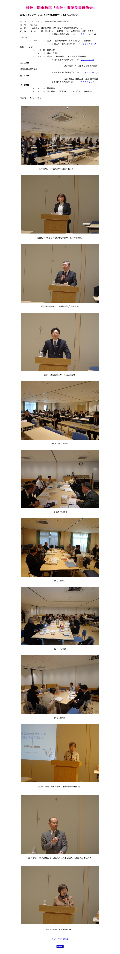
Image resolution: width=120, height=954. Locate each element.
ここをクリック (83, 34)
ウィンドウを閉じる (60, 939)
